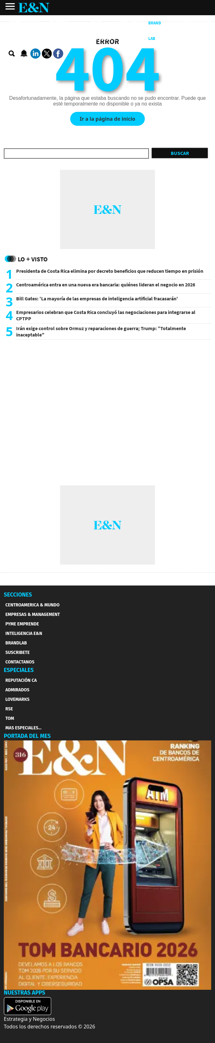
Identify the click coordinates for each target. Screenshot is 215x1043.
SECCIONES (18, 594)
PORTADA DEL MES (27, 736)
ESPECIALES (19, 670)
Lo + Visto (33, 259)
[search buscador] (12, 54)
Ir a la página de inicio (107, 118)
